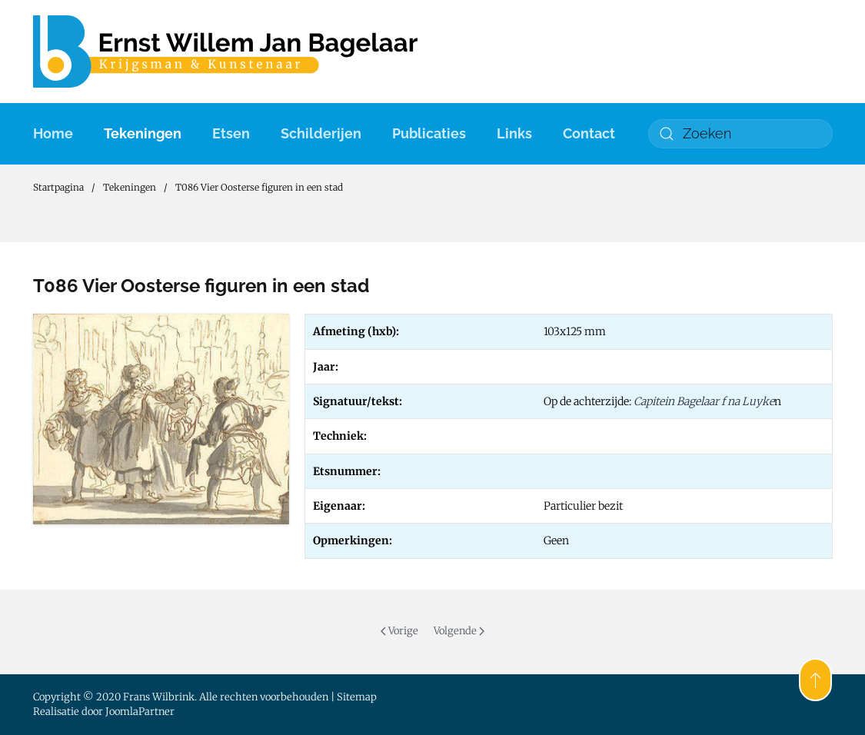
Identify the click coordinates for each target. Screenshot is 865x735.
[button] (815, 679)
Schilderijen (321, 133)
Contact (589, 133)
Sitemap (357, 696)
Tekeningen (142, 133)
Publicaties (429, 133)
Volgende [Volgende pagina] (459, 630)
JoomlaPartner (140, 711)
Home (53, 133)
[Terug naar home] (225, 51)
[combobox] (740, 133)
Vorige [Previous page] (399, 630)
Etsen (231, 133)
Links (514, 133)
